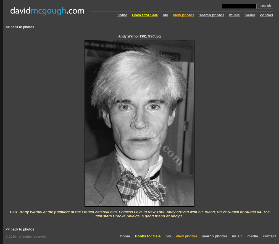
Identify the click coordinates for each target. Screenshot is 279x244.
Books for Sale (145, 15)
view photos (183, 15)
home (122, 15)
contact (266, 15)
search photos (211, 15)
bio (165, 15)
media (250, 15)
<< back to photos (20, 27)
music (234, 15)
